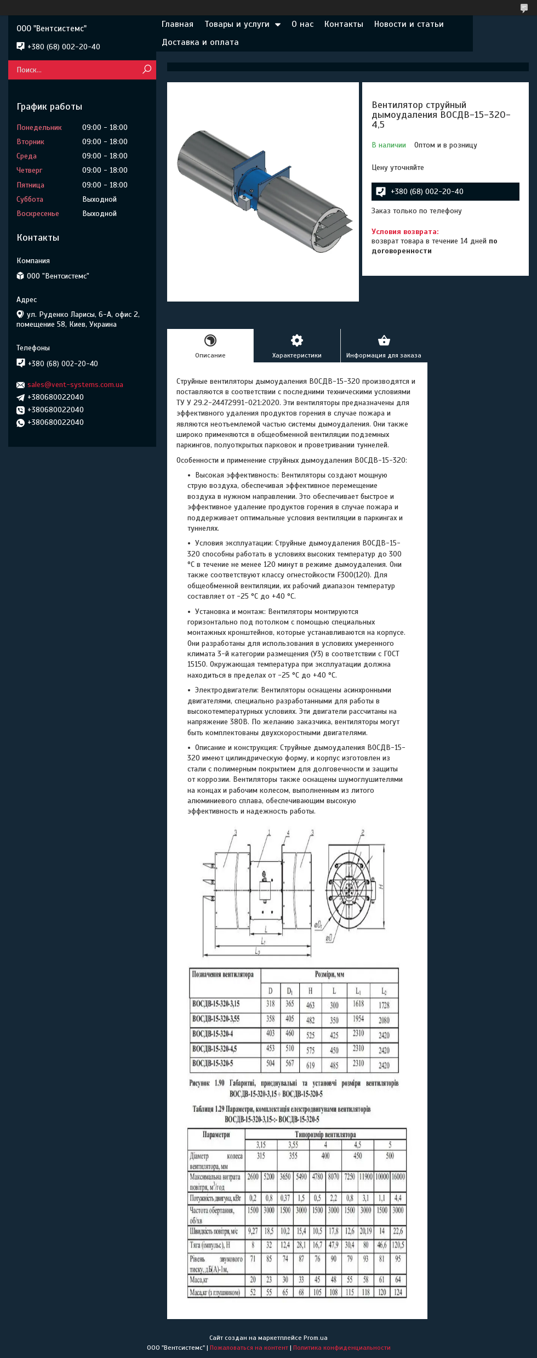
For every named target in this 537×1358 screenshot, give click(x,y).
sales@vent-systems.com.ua (75, 384)
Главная (177, 24)
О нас (302, 24)
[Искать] (146, 69)
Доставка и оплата (200, 42)
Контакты (343, 24)
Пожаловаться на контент (249, 1347)
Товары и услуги (237, 24)
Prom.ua (316, 1338)
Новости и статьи (409, 24)
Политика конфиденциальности (342, 1347)
